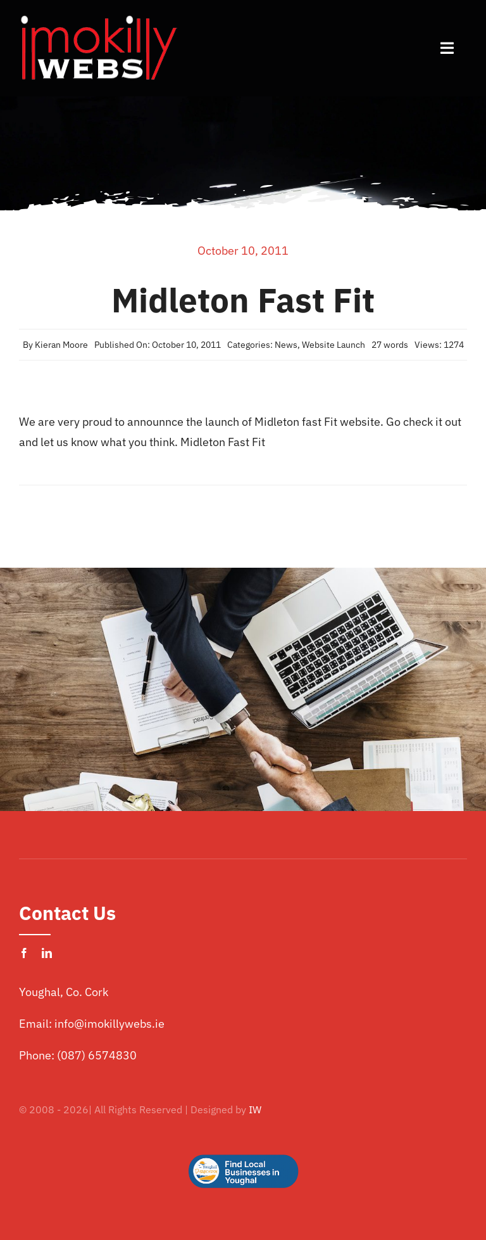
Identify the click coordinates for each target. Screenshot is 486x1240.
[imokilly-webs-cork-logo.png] (98, 18)
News (286, 344)
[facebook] (24, 953)
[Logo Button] (243, 1134)
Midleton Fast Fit (222, 442)
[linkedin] (47, 953)
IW (255, 1109)
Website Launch (333, 344)
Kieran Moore (61, 344)
